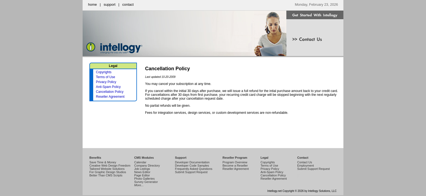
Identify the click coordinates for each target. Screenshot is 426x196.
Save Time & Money (102, 162)
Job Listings (142, 168)
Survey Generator (146, 181)
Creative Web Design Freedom (109, 165)
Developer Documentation (192, 162)
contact (128, 4)
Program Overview (235, 162)
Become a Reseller (235, 165)
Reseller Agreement (110, 97)
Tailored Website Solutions (106, 168)
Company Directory (147, 165)
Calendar (140, 162)
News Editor (142, 172)
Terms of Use (105, 77)
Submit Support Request (191, 172)
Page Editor (142, 175)
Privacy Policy (106, 82)
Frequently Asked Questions (193, 168)
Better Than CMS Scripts (105, 175)
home (92, 4)
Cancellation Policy (109, 92)
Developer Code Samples (192, 165)
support (109, 4)
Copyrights (103, 72)
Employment (305, 165)
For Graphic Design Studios (107, 172)
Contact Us (304, 162)
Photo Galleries (144, 178)
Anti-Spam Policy (108, 87)
